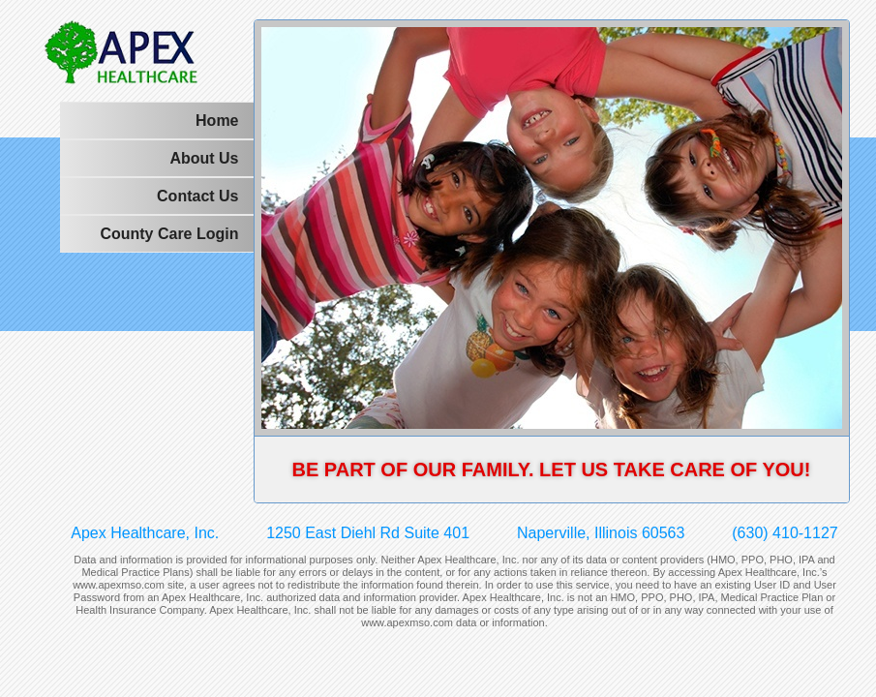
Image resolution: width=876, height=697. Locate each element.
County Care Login (169, 234)
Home (217, 120)
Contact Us (197, 196)
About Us (203, 158)
